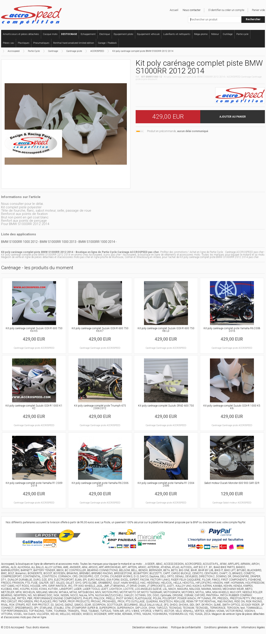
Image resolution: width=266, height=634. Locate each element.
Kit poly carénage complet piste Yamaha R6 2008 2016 (232, 329)
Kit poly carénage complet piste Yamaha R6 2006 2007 (100, 484)
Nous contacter (191, 10)
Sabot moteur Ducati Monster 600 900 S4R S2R (231, 483)
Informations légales (253, 627)
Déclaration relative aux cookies (150, 627)
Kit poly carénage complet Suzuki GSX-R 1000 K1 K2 (33, 407)
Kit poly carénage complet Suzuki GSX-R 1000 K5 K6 (231, 407)
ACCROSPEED (97, 51)
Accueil (174, 10)
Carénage (53, 51)
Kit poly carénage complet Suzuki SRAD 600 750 (166, 405)
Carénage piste (74, 51)
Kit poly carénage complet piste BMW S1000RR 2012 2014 (142, 51)
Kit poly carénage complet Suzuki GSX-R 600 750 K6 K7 (100, 329)
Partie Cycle (34, 51)
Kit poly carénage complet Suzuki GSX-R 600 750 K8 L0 (166, 329)
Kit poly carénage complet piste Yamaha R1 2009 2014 (34, 484)
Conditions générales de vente (221, 627)
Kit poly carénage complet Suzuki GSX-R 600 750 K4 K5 (34, 329)
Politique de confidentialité (186, 627)
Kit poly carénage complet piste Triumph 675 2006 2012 (100, 407)
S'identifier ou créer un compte (226, 10)
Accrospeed (14, 51)
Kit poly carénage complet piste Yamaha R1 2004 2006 (166, 484)
